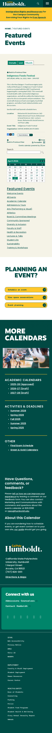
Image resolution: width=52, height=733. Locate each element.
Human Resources (15, 676)
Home (8, 29)
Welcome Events (15, 194)
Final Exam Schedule (21, 446)
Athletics (11, 213)
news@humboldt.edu (18, 511)
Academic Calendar (16, 201)
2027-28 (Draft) (19, 393)
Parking (11, 700)
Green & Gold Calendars (24, 450)
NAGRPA (10, 657)
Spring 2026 (17, 415)
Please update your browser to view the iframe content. (26, 63)
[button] (38, 3)
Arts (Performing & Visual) (19, 209)
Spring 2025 (17, 428)
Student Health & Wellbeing (20, 712)
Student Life (13, 240)
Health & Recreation (16, 232)
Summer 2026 (18, 411)
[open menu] (47, 3)
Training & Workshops (17, 248)
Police (10, 704)
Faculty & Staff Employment (20, 668)
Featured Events (21, 189)
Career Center (14, 680)
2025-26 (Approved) (22, 384)
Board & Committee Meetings (21, 217)
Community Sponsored (18, 221)
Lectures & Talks (15, 236)
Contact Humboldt (17, 606)
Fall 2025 (15, 419)
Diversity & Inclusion (16, 225)
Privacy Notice (14, 645)
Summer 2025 (18, 424)
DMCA (10, 649)
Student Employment (16, 672)
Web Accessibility (16, 641)
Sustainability (13, 244)
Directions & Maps (16, 577)
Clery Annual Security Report (21, 715)
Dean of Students (15, 692)
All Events (11, 197)
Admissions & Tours (16, 205)
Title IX (11, 653)
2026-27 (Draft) (19, 389)
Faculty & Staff (14, 228)
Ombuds (10, 719)
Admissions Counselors (20, 600)
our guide (19, 530)
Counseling (12, 696)
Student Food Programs (18, 708)
